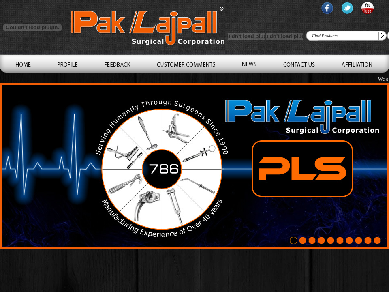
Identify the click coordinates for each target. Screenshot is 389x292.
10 (377, 241)
